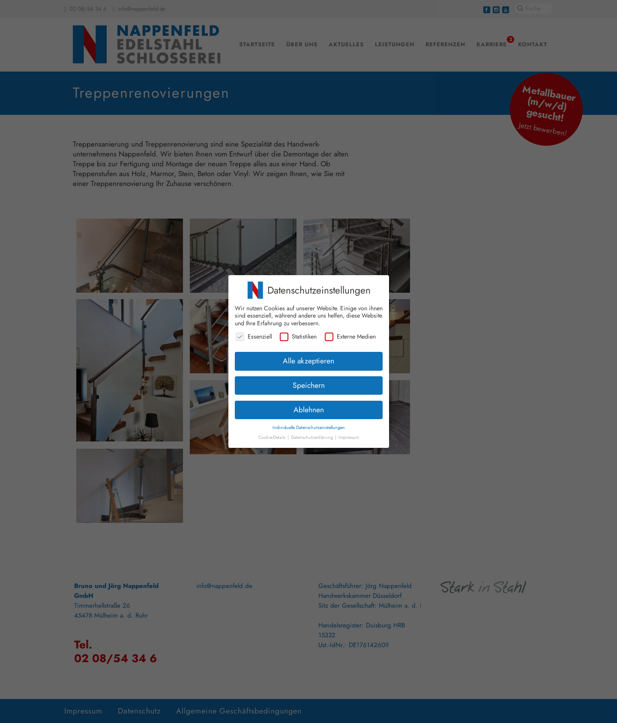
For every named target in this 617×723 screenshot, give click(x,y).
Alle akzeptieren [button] (308, 357)
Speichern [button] (309, 382)
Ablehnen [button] (309, 406)
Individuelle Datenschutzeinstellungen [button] (309, 425)
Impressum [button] (348, 435)
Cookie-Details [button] (272, 435)
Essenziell (254, 334)
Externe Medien (350, 334)
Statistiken (298, 334)
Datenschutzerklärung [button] (312, 435)
